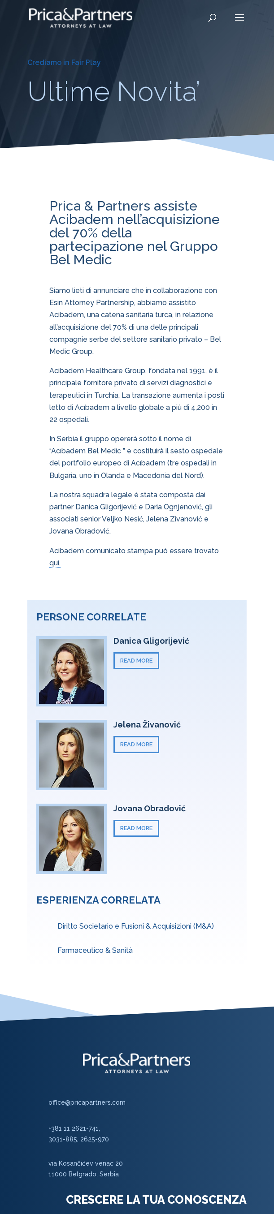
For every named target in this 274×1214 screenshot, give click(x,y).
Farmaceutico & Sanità (95, 950)
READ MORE (136, 660)
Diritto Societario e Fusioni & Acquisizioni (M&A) (135, 926)
